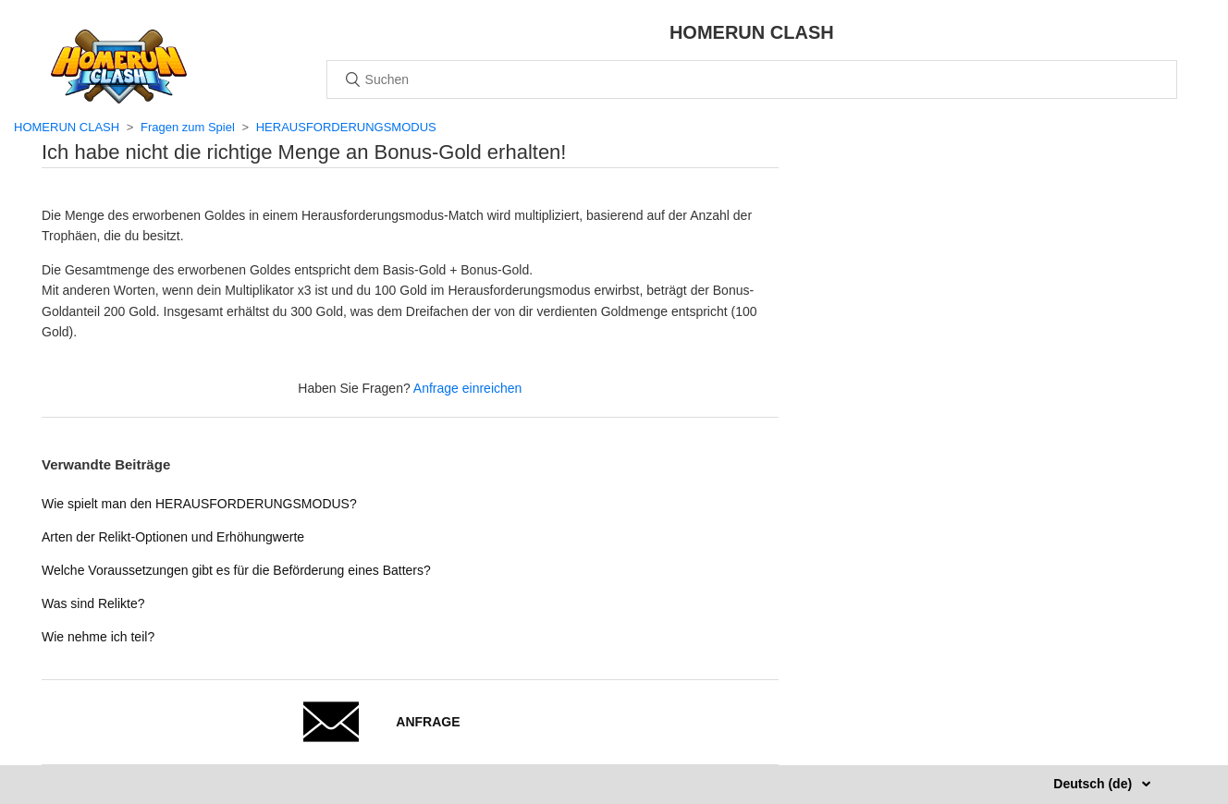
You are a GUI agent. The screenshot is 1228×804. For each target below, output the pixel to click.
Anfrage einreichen (467, 388)
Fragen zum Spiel (188, 127)
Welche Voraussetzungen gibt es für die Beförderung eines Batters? (236, 570)
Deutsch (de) (1094, 783)
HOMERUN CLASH (66, 127)
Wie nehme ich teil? (98, 636)
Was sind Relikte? (93, 603)
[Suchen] (751, 79)
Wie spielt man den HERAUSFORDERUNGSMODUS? (199, 503)
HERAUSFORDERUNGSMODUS (346, 127)
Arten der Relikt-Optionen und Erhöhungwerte (173, 537)
